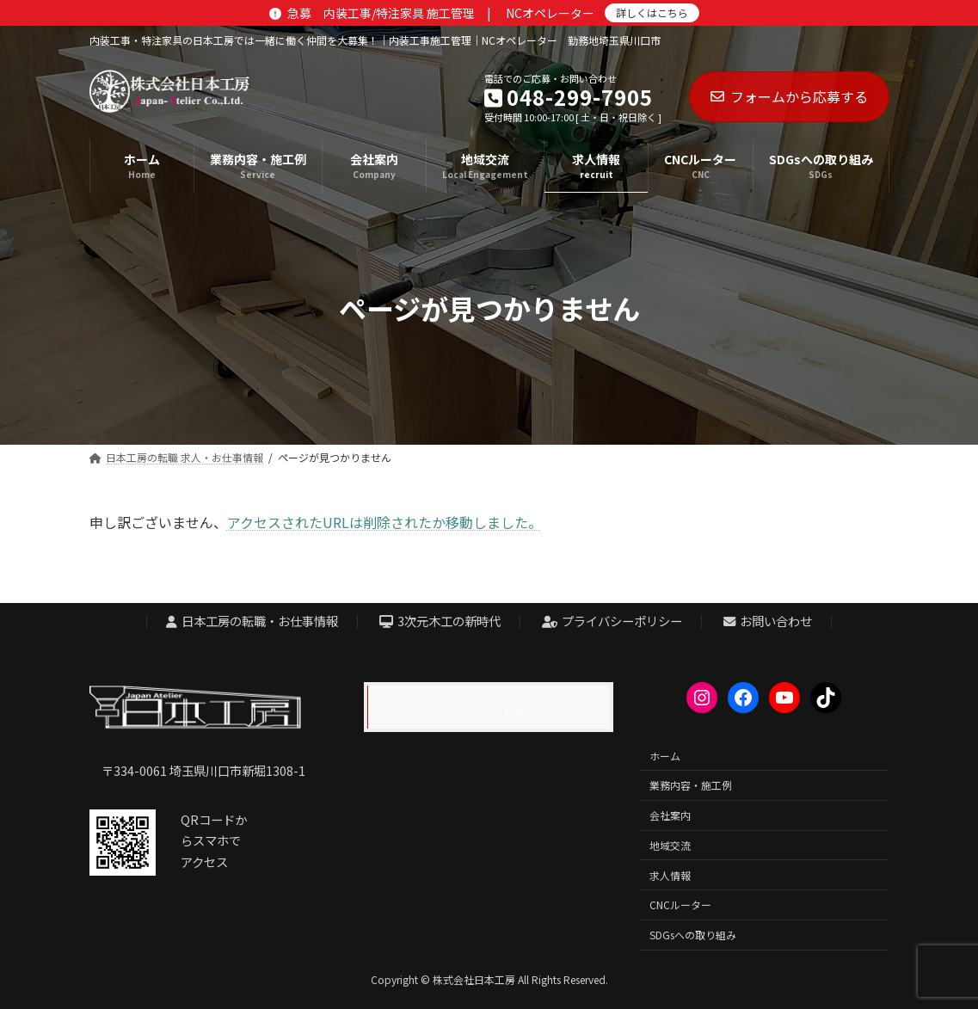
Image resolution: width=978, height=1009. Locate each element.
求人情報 (670, 875)
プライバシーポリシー (612, 621)
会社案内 (670, 815)
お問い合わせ (768, 621)
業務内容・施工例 (690, 785)
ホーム (664, 755)
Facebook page (489, 707)
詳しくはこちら (652, 12)
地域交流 (670, 845)
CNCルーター (680, 905)
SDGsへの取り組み (692, 934)
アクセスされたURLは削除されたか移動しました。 (384, 522)
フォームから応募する (789, 96)
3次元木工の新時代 (440, 621)
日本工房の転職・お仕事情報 (252, 621)
